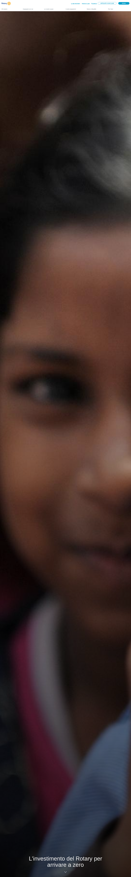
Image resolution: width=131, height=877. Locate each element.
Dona (124, 3)
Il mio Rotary (75, 3)
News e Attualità (96, 8)
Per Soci (118, 8)
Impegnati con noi (32, 8)
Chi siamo (10, 8)
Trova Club (86, 3)
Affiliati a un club (107, 3)
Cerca (95, 3)
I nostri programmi (74, 8)
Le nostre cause (53, 8)
